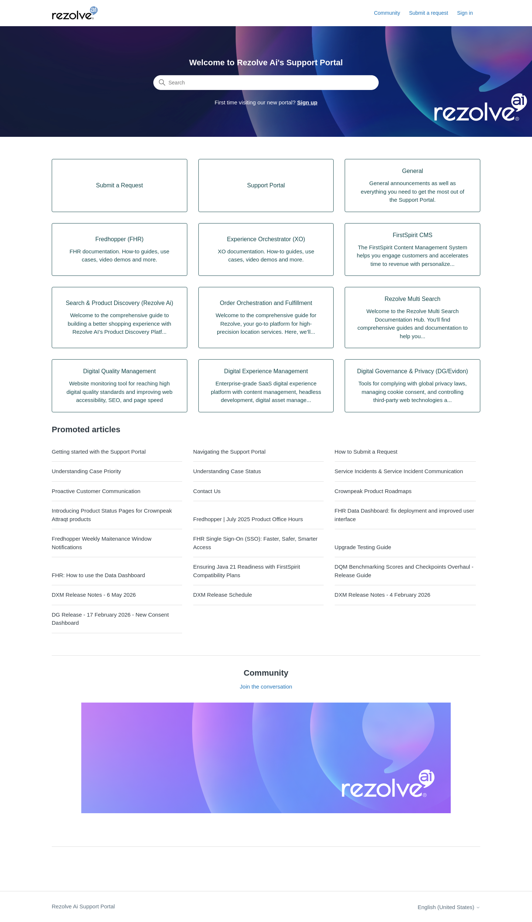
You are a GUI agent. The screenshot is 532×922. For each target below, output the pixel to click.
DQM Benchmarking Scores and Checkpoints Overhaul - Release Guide (404, 571)
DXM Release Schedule (222, 595)
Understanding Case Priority (86, 471)
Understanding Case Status (227, 471)
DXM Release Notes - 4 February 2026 (382, 595)
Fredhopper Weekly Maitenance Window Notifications (101, 542)
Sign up (307, 102)
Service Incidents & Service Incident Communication (399, 471)
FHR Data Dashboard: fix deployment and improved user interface (404, 514)
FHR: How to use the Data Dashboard (98, 575)
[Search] (266, 82)
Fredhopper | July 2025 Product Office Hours (248, 519)
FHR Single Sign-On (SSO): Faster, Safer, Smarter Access (255, 542)
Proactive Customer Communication (96, 491)
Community (387, 13)
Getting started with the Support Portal (99, 451)
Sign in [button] (465, 13)
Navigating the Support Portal (229, 451)
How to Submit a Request (366, 451)
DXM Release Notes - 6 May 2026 (94, 595)
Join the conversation (266, 686)
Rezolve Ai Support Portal (83, 906)
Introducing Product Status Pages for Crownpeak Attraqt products (112, 514)
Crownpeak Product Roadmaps (373, 491)
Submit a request (428, 13)
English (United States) (448, 907)
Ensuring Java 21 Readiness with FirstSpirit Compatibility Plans (246, 571)
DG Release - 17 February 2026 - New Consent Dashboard (110, 618)
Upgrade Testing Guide (363, 547)
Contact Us (207, 491)
